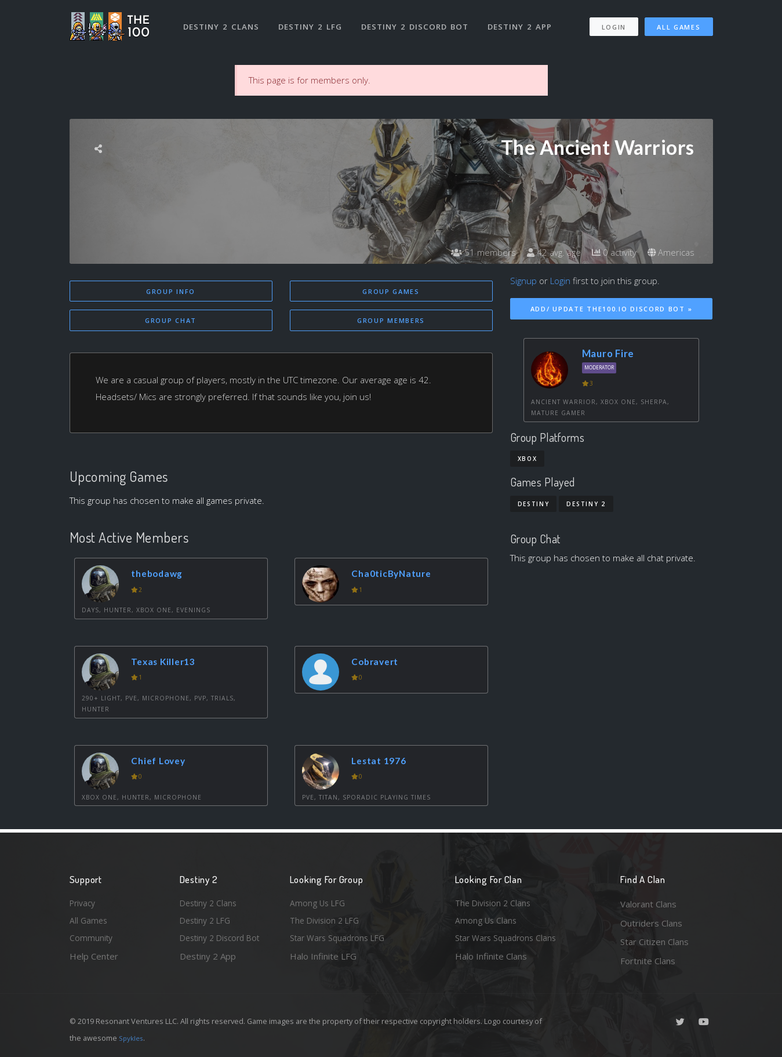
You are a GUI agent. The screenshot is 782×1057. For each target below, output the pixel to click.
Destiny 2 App (523, 22)
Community (92, 941)
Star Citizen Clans (654, 941)
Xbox (527, 459)
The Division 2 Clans (494, 904)
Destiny (534, 504)
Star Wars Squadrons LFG (341, 941)
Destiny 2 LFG (312, 22)
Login (613, 22)
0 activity (610, 252)
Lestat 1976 (383, 763)
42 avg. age (547, 252)
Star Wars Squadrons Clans (508, 941)
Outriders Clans (651, 923)
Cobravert (379, 664)
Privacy (84, 904)
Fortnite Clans (647, 961)
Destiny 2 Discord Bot (417, 22)
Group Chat (171, 321)
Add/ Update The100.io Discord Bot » (611, 308)
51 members (475, 252)
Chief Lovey (162, 763)
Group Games (391, 291)
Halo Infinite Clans (491, 961)
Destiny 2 (585, 504)
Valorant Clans (648, 904)
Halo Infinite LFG (323, 961)
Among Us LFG (319, 904)
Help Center (94, 961)
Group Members (391, 321)
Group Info (170, 291)
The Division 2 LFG (327, 923)
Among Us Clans (487, 923)
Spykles (132, 1038)
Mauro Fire (608, 353)
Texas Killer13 (167, 664)
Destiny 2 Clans (223, 22)
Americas (669, 252)
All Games (678, 22)
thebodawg (161, 575)
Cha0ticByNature (396, 575)
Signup (523, 280)
